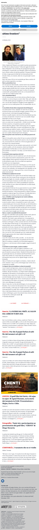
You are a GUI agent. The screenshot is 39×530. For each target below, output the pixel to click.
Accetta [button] (29, 523)
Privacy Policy (20, 469)
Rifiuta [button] (10, 523)
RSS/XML (8, 469)
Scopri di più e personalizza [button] (19, 527)
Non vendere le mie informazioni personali (10, 512)
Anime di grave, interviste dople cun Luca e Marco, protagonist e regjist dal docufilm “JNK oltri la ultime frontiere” (18, 29)
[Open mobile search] (32, 13)
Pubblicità (14, 469)
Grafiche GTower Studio (12, 477)
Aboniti (5, 13)
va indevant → (25, 303)
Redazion (3, 469)
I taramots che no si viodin (19, 448)
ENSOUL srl (4, 477)
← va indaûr (13, 303)
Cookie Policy (27, 469)
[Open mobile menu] (36, 13)
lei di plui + (20, 327)
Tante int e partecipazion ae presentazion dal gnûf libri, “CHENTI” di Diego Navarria (19, 425)
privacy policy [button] (14, 516)
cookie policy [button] (26, 505)
